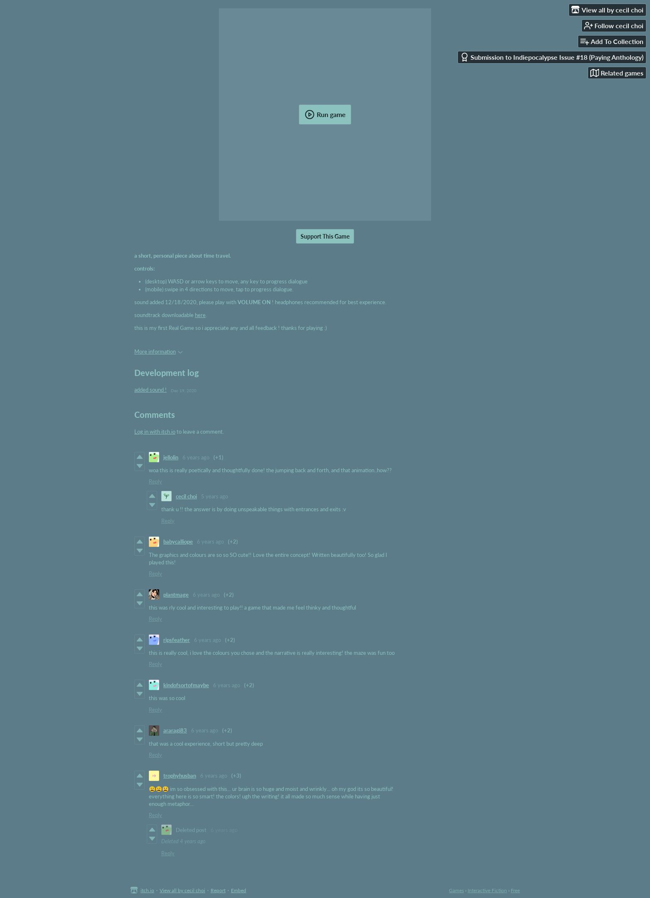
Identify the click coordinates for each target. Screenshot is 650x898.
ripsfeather (176, 640)
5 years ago (214, 496)
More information (158, 351)
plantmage (176, 594)
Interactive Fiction (487, 890)
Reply (155, 481)
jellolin (170, 457)
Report (218, 890)
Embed (238, 890)
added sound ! (150, 389)
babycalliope (178, 541)
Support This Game (325, 236)
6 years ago (195, 457)
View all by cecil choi (182, 890)
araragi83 (175, 730)
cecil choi (186, 496)
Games (456, 890)
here (200, 315)
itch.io (147, 890)
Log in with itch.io (154, 431)
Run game (325, 115)
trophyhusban (179, 775)
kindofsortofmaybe (186, 685)
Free (515, 890)
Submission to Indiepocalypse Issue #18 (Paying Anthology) (551, 57)
